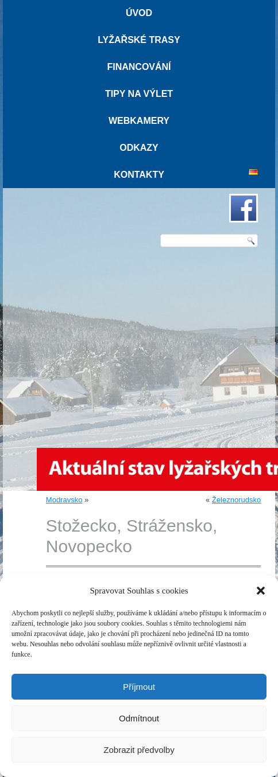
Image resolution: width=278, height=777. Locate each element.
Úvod (139, 13)
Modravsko (64, 499)
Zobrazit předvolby (138, 750)
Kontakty (139, 174)
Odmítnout (139, 718)
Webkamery (139, 121)
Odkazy (139, 148)
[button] (261, 590)
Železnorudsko (236, 499)
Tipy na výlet (139, 94)
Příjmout (139, 687)
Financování (139, 67)
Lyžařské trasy (139, 40)
